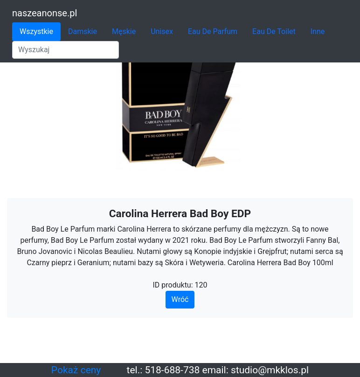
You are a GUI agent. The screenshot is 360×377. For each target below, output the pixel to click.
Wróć (180, 299)
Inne (318, 31)
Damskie (82, 31)
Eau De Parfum (212, 31)
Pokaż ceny (76, 370)
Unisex (162, 31)
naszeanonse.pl (44, 13)
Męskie (124, 31)
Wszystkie (36, 31)
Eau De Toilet (274, 31)
